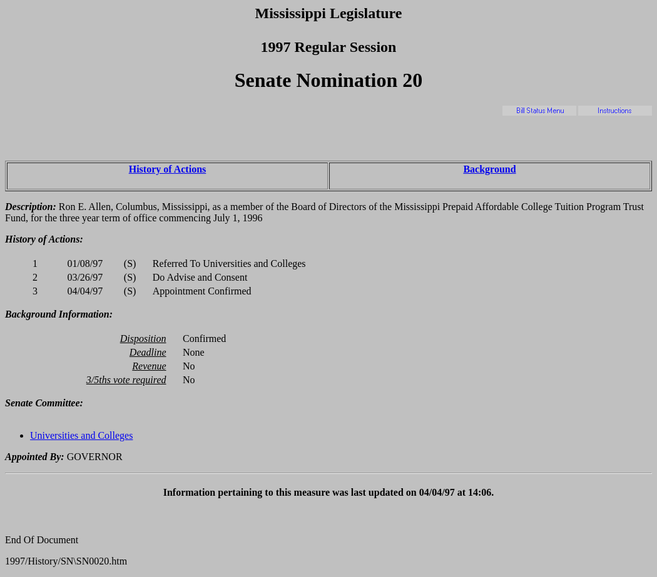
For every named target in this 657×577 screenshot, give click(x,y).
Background (489, 169)
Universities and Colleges (81, 435)
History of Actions (167, 169)
